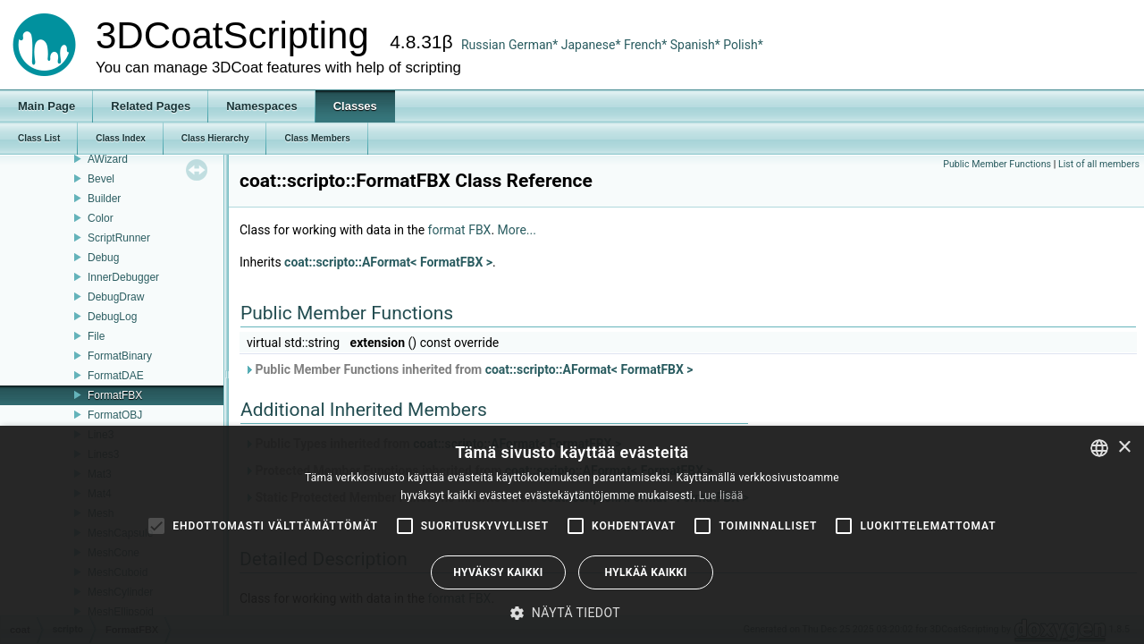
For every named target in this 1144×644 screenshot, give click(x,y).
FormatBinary (120, 356)
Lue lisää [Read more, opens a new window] (721, 495)
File (96, 336)
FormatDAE (116, 375)
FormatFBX (115, 395)
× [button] (1124, 447)
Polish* (743, 45)
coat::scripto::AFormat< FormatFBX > (388, 262)
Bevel (101, 179)
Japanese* (592, 45)
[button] (572, 613)
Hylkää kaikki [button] (645, 572)
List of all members (1099, 164)
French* (647, 45)
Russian (483, 45)
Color (101, 218)
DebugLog (112, 316)
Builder (104, 198)
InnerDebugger (123, 277)
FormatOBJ (115, 415)
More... (517, 230)
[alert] (572, 535)
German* (535, 45)
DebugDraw (116, 297)
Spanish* (695, 45)
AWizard (108, 159)
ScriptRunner (119, 238)
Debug (103, 257)
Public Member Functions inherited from (469, 369)
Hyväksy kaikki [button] (498, 572)
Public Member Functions (997, 164)
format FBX (460, 230)
